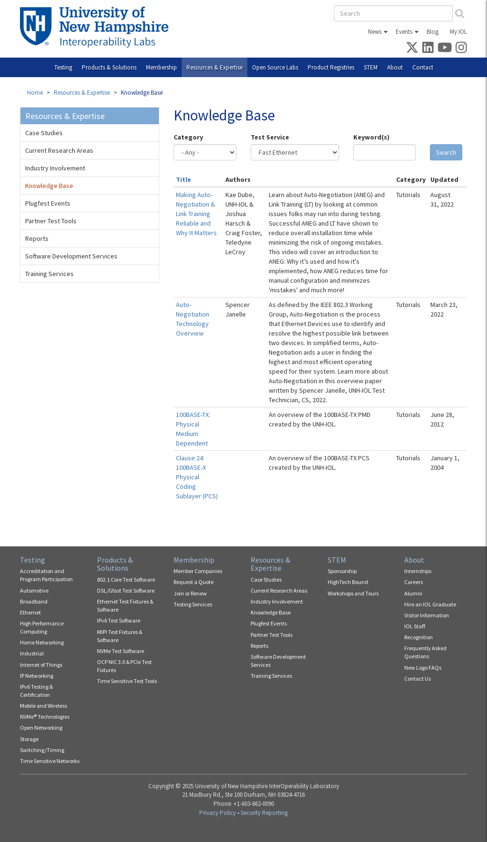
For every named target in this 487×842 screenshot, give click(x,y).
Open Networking (41, 727)
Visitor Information (426, 615)
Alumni (413, 593)
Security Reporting (264, 813)
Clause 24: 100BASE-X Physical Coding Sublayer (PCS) (197, 477)
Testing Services (193, 604)
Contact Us (417, 678)
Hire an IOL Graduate (430, 604)
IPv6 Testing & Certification (36, 690)
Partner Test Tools (51, 221)
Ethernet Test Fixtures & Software (125, 605)
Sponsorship (342, 571)
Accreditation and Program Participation (46, 575)
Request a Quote (194, 581)
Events (404, 32)
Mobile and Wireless (43, 705)
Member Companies (198, 571)
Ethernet (30, 612)
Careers (413, 581)
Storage (29, 739)
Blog (432, 32)
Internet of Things (41, 664)
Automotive (34, 590)
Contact (422, 67)
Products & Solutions (109, 67)
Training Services (49, 273)
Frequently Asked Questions (425, 652)
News (374, 32)
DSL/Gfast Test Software (126, 590)
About (395, 67)
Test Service (270, 137)
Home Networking (42, 642)
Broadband (34, 601)
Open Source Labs (275, 67)
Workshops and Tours (353, 593)
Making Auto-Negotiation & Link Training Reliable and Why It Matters (196, 213)
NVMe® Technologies (44, 716)
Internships (417, 571)
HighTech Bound (348, 581)
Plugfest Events (47, 203)
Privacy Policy (217, 813)
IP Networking (36, 675)
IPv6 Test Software (118, 620)
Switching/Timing (42, 749)
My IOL (458, 32)
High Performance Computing (42, 627)
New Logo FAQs (422, 667)
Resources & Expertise (214, 67)
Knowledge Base (49, 185)
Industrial (32, 653)
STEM (371, 67)
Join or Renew (190, 593)
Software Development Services (71, 256)
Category (188, 137)
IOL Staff (414, 626)
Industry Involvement (55, 168)
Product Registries (331, 67)
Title (183, 179)
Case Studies (44, 133)
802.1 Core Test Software (126, 579)
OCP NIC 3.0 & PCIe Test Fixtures (124, 666)
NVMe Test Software (120, 650)
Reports (37, 238)
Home (35, 93)
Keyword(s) (371, 137)
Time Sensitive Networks (49, 760)
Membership (161, 67)
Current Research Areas (59, 150)
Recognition (418, 637)
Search (446, 152)
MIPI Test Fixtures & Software (119, 636)
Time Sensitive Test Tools (127, 680)
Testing (63, 67)
